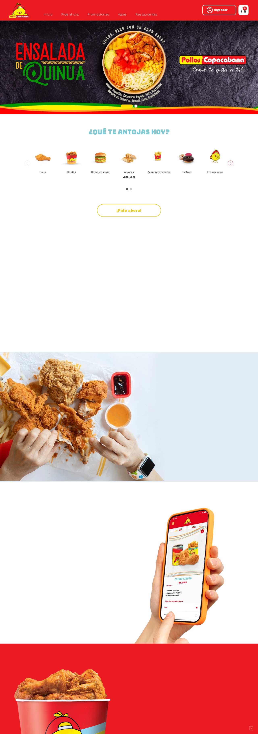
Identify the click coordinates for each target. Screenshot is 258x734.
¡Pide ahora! (129, 225)
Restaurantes (146, 14)
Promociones (98, 14)
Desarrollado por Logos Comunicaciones (251, 728)
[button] (127, 106)
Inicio (48, 14)
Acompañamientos (158, 187)
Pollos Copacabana (19, 10)
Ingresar (221, 10)
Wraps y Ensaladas (129, 190)
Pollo (43, 187)
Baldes (71, 187)
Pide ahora (70, 14)
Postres (186, 187)
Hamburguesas (100, 187)
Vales (122, 14)
